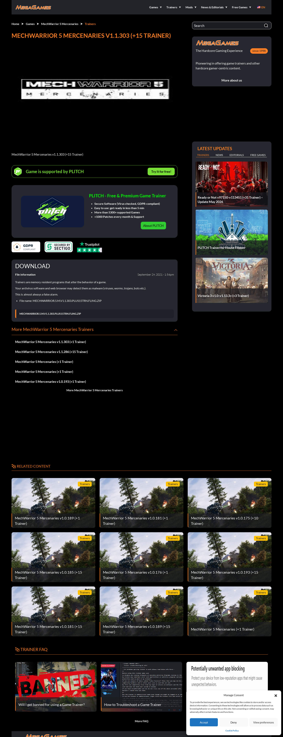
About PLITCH (153, 226)
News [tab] (219, 155)
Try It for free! (161, 171)
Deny (233, 722)
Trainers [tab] (203, 155)
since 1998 (259, 50)
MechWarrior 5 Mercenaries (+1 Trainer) (44, 362)
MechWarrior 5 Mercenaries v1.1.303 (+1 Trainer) (50, 342)
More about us (231, 80)
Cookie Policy (232, 730)
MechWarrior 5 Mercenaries (59, 23)
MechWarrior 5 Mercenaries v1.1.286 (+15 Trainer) (51, 352)
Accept (204, 722)
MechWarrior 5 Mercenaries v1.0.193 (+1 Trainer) (50, 382)
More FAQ (141, 721)
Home (15, 23)
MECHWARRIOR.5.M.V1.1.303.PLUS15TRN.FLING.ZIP (50, 313)
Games (30, 23)
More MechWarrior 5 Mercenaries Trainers (94, 390)
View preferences (263, 722)
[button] (276, 695)
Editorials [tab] (237, 155)
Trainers (90, 23)
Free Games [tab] (257, 155)
